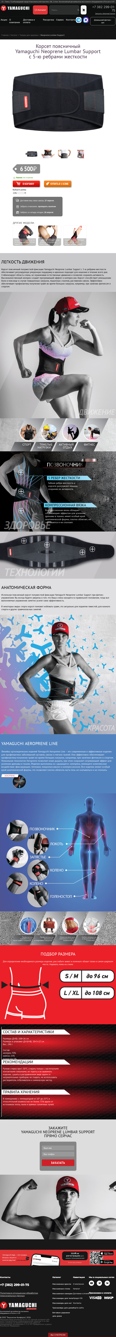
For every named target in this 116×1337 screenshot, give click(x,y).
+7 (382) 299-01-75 (14, 1285)
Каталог (76, 1289)
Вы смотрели (58, 1334)
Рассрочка (48, 19)
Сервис (60, 19)
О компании (14, 21)
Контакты (71, 19)
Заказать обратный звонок (105, 13)
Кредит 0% (77, 1298)
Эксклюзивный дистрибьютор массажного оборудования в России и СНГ (87, 2)
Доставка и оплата (29, 21)
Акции (4, 19)
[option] (33, 154)
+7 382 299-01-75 (103, 8)
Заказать (58, 1163)
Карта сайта (78, 1308)
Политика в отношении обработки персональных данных (19, 1294)
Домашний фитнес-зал (103, 21)
